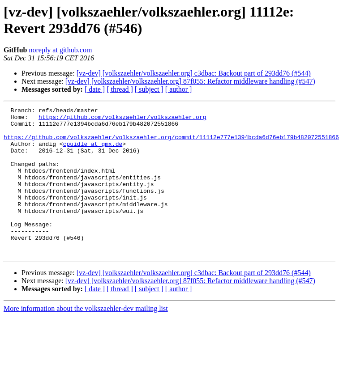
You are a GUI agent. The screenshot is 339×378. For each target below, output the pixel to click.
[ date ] (95, 89)
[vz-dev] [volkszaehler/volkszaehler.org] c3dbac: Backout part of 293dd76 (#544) (194, 73)
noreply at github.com (60, 50)
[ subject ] (149, 89)
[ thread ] (120, 89)
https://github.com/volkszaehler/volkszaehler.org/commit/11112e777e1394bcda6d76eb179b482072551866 (171, 144)
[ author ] (178, 89)
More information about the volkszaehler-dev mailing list (86, 338)
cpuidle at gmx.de (93, 152)
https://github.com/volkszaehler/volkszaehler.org (122, 119)
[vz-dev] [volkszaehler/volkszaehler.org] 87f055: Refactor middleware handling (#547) (190, 81)
